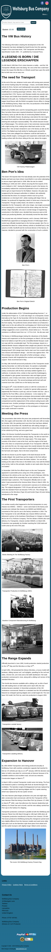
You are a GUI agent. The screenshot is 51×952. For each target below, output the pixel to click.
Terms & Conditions (30, 885)
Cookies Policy (18, 885)
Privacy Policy (6, 885)
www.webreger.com (21, 949)
